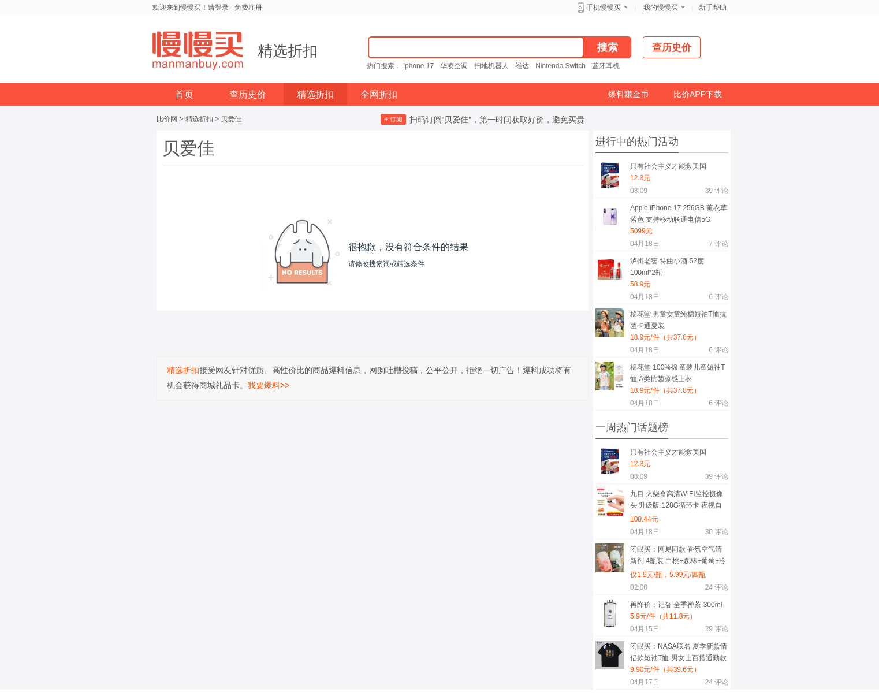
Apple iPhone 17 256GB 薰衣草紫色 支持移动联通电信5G (678, 214)
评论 (716, 191)
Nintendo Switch (560, 66)
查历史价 (247, 94)
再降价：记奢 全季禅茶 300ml (676, 605)
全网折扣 (378, 94)
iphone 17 (418, 66)
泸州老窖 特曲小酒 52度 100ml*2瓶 (667, 267)
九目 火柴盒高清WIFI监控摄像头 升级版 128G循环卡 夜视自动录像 (676, 501)
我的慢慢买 (660, 7)
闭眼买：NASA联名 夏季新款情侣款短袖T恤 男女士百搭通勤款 (678, 652)
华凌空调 (454, 66)
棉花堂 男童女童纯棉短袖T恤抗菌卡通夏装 (678, 320)
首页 (184, 94)
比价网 (167, 119)
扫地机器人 (491, 66)
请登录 (218, 7)
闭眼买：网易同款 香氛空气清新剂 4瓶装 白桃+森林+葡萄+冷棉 (678, 557)
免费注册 (248, 7)
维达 (522, 66)
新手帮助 (713, 7)
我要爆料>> (268, 385)
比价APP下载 (697, 94)
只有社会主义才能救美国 (668, 166)
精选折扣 (288, 50)
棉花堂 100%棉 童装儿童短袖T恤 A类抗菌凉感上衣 (677, 373)
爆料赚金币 (628, 94)
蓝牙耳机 (606, 66)
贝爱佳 (231, 119)
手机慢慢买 (603, 7)
